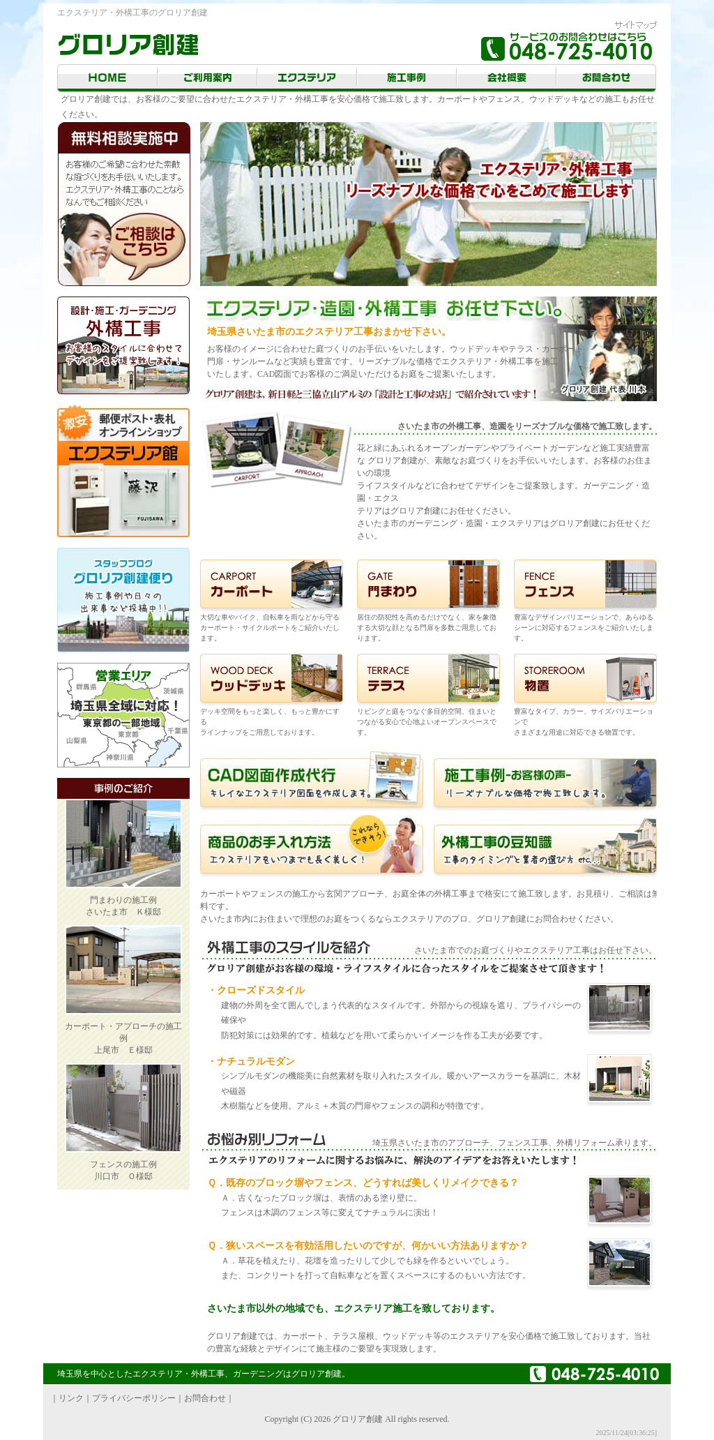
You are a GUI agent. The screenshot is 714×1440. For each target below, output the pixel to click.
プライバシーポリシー (134, 1398)
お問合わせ (205, 1398)
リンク (71, 1398)
